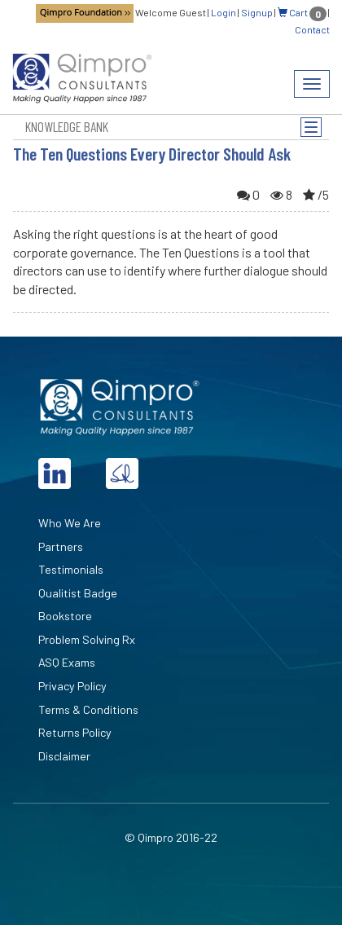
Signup (257, 12)
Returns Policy (75, 732)
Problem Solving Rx (86, 639)
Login (223, 12)
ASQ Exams (66, 662)
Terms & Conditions (88, 709)
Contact (312, 29)
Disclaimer (64, 756)
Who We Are (69, 523)
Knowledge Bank (66, 126)
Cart (302, 12)
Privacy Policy (72, 686)
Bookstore (65, 616)
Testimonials (70, 569)
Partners (60, 546)
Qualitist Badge (77, 593)
